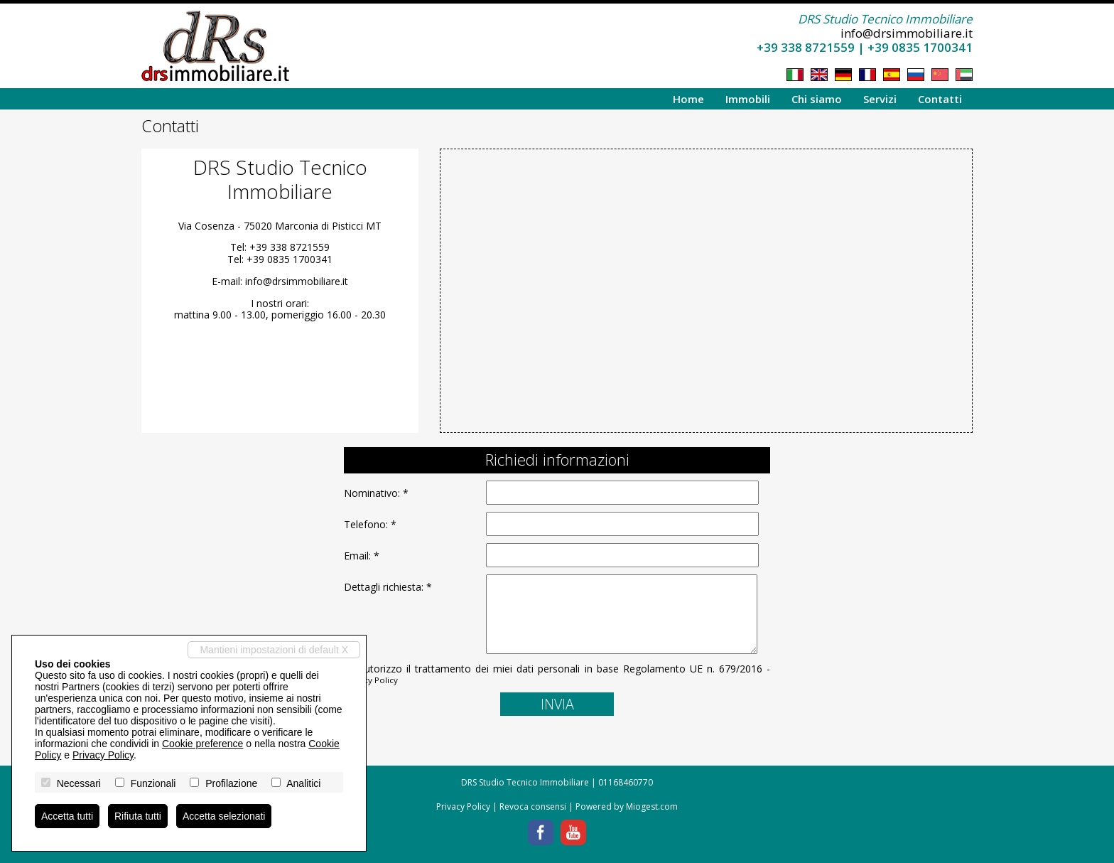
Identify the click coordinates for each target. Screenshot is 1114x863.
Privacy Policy (371, 680)
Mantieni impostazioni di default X (274, 649)
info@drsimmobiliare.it (906, 33)
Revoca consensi (532, 806)
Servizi (880, 99)
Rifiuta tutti (137, 816)
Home (688, 99)
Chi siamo (816, 99)
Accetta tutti (67, 816)
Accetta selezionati (224, 816)
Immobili (747, 99)
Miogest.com (652, 806)
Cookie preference (202, 743)
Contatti (940, 99)
